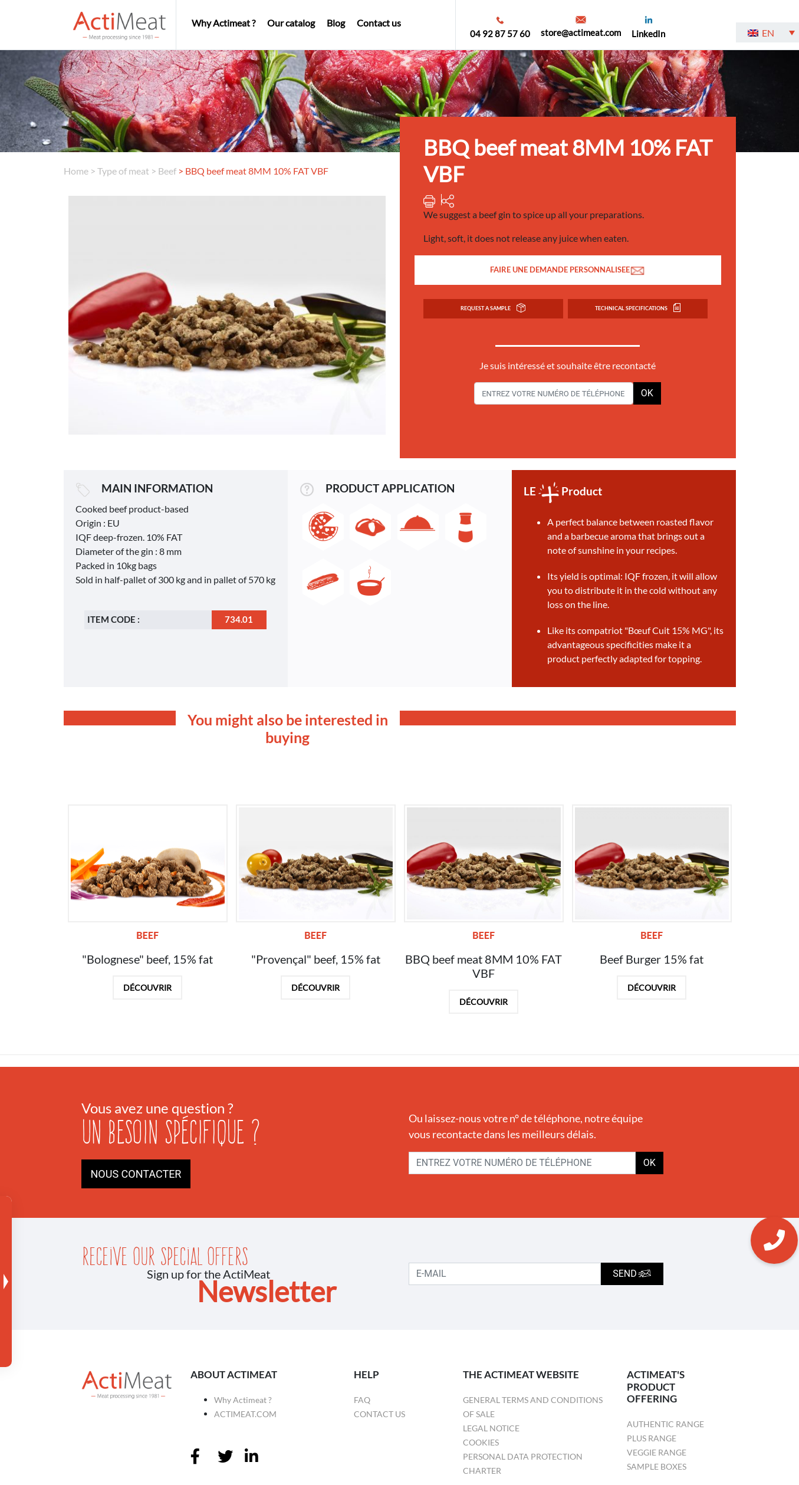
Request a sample (493, 308)
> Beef (163, 170)
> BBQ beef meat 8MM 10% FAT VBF (253, 170)
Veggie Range (656, 1452)
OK (647, 393)
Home (76, 170)
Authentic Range (665, 1424)
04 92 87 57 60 (500, 33)
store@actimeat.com (581, 32)
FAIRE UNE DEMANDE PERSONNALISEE (568, 270)
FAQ (362, 1400)
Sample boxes (656, 1466)
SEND (632, 1273)
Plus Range (651, 1438)
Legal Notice (491, 1428)
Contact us (379, 22)
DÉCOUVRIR (147, 988)
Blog (336, 22)
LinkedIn (648, 33)
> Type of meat (119, 170)
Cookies (481, 1442)
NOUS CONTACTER (136, 1174)
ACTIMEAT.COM (245, 1414)
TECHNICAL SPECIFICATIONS (637, 308)
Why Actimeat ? (223, 22)
